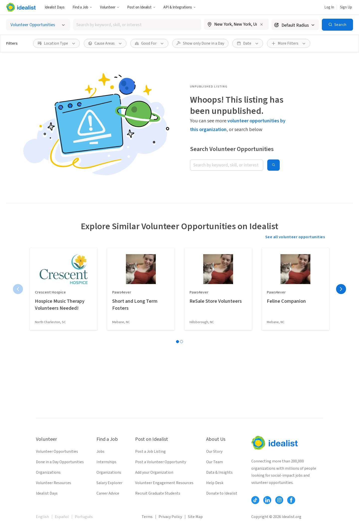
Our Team (214, 462)
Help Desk (214, 483)
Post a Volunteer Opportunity (160, 462)
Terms (147, 517)
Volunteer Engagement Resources (164, 483)
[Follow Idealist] (255, 500)
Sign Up (346, 7)
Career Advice (107, 493)
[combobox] (137, 24)
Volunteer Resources (53, 483)
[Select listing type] (38, 24)
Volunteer (109, 7)
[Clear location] (261, 24)
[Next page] (341, 289)
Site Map (195, 517)
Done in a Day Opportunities (60, 462)
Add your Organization (154, 472)
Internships (106, 462)
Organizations (48, 472)
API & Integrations (179, 7)
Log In (329, 7)
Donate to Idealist (221, 493)
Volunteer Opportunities (57, 451)
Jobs (100, 451)
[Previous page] (18, 289)
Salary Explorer (109, 483)
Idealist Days (55, 7)
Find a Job (82, 7)
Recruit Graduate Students (157, 493)
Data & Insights (219, 472)
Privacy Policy (170, 517)
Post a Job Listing (150, 451)
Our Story (214, 451)
